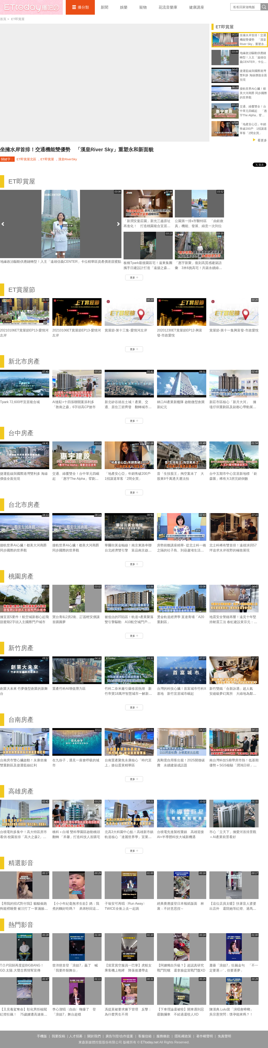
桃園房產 (21, 576)
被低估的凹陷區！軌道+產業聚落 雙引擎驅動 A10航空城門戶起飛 (129, 622)
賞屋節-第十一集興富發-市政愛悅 (234, 330)
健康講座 (196, 7)
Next (118, 224)
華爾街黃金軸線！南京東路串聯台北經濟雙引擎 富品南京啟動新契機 (128, 550)
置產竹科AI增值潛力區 (69, 688)
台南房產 (21, 719)
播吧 (31, 7)
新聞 (104, 7)
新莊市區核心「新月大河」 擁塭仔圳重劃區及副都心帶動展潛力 (232, 407)
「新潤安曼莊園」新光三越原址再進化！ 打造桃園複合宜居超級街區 (147, 226)
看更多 (262, 140)
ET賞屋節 (21, 289)
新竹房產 (21, 647)
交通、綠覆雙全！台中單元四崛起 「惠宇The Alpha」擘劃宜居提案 (75, 478)
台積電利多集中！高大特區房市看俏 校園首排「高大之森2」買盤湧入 (23, 837)
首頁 (3, 19)
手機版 (42, 1036)
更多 (134, 277)
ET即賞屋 (17, 19)
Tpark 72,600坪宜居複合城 (20, 402)
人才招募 (75, 1036)
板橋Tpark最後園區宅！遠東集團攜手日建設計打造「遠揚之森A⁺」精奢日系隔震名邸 (148, 268)
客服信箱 (145, 1036)
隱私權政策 (183, 1036)
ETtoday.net (149, 1042)
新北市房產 (24, 361)
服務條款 (163, 1036)
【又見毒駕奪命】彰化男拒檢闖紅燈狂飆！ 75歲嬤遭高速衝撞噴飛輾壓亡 (23, 1014)
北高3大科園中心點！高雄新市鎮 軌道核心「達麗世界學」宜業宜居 (129, 837)
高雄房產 (21, 791)
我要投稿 (58, 1036)
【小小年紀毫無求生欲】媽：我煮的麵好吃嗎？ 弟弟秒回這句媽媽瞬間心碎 (75, 908)
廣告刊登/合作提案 (119, 1036)
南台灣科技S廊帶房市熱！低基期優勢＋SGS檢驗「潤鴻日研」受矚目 (234, 765)
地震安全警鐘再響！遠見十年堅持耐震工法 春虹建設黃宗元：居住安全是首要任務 (233, 622)
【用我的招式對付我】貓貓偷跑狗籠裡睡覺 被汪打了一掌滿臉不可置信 (24, 908)
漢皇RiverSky (67, 159)
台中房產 (21, 433)
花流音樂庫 (167, 7)
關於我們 (94, 1036)
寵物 (143, 7)
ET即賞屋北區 (26, 159)
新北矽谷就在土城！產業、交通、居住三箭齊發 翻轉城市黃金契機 (128, 407)
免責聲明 (224, 1036)
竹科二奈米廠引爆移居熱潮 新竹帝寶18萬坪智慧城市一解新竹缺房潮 (128, 693)
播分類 (83, 7)
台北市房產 (24, 504)
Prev (3, 224)
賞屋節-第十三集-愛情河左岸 (126, 330)
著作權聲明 (204, 1036)
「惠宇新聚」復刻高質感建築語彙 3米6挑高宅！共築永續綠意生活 (198, 268)
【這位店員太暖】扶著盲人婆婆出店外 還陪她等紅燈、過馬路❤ (232, 908)
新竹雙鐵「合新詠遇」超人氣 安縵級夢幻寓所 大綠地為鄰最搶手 (232, 693)
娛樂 (124, 7)
